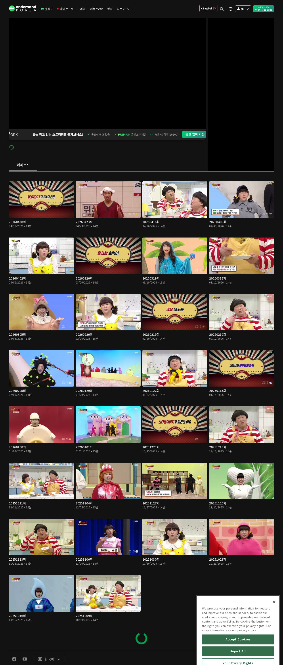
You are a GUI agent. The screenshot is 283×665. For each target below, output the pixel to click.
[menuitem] (46, 9)
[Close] (274, 623)
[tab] (23, 154)
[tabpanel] (141, 399)
